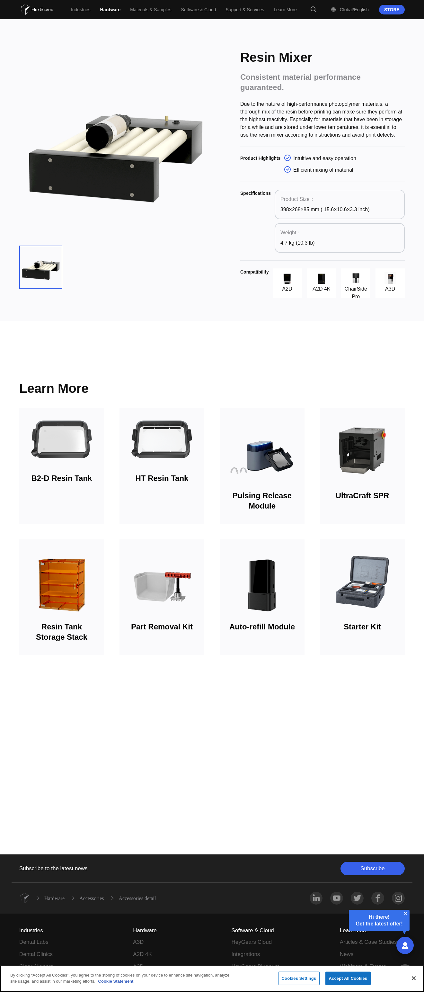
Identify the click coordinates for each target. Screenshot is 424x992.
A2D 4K (142, 954)
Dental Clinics (36, 954)
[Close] (414, 978)
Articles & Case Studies (368, 942)
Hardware (54, 898)
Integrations (246, 954)
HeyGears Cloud (252, 942)
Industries (31, 930)
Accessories (91, 898)
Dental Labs (34, 942)
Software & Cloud (253, 930)
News (347, 954)
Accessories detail (137, 898)
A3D (138, 942)
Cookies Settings (299, 978)
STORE (392, 9)
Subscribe (372, 868)
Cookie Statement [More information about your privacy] (116, 981)
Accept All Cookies (348, 978)
